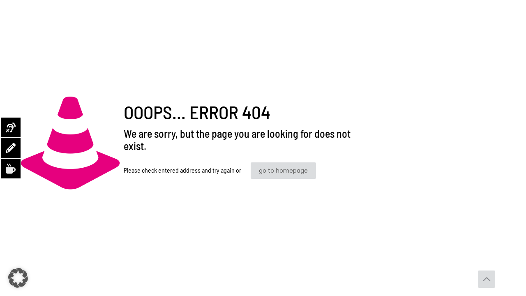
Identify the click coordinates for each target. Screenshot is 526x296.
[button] (18, 278)
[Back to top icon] (486, 279)
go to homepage (283, 170)
